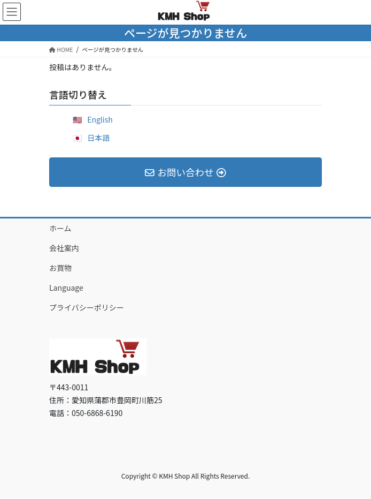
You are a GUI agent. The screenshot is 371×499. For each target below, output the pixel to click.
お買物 (60, 267)
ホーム (60, 228)
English (100, 119)
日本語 (98, 137)
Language (66, 287)
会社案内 (64, 248)
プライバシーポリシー (86, 307)
